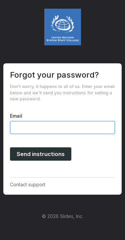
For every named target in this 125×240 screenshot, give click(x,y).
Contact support (27, 184)
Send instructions (41, 154)
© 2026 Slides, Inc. (62, 216)
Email (16, 116)
